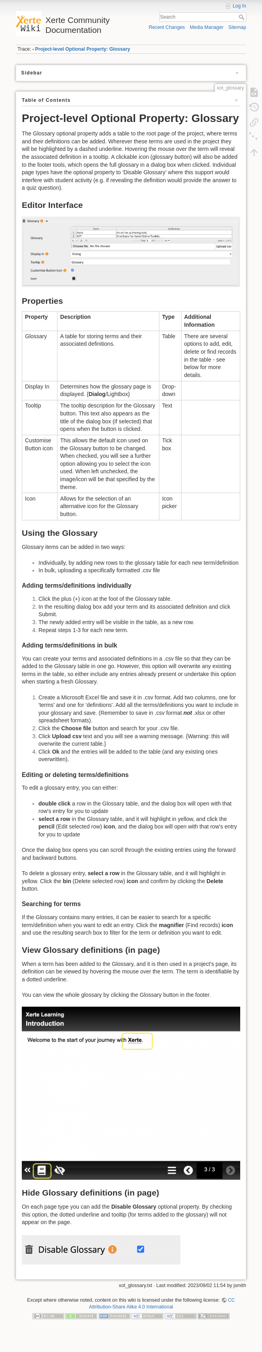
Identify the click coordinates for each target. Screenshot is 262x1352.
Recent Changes (167, 27)
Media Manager (207, 27)
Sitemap (237, 27)
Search (242, 17)
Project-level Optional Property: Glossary (82, 49)
